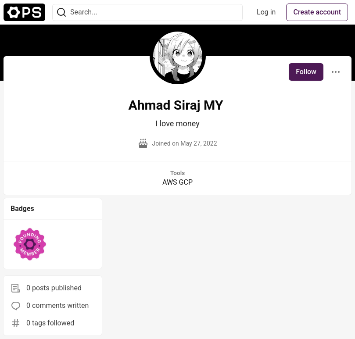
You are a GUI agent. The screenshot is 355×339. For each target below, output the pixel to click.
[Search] (61, 12)
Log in (266, 12)
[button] (30, 244)
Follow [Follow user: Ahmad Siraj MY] (306, 72)
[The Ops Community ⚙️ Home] (24, 12)
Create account (317, 12)
